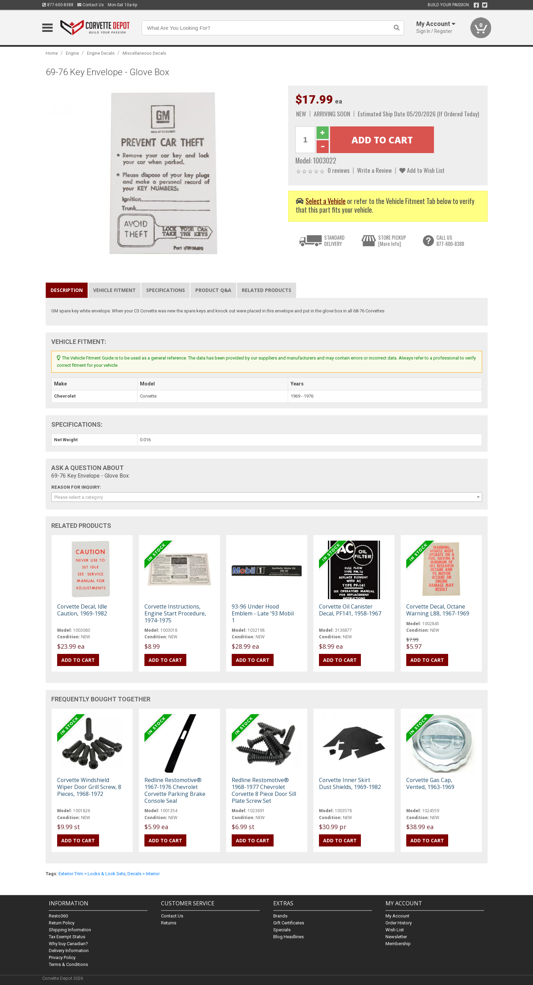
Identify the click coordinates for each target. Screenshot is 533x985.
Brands (280, 916)
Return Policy (61, 922)
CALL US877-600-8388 (450, 240)
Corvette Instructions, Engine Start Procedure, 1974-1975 (175, 613)
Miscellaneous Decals (144, 53)
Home (52, 53)
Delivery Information (69, 950)
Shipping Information (70, 929)
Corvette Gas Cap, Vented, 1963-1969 (430, 783)
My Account (397, 916)
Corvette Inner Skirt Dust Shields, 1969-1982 (350, 783)
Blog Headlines (288, 936)
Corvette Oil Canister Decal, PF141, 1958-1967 (350, 610)
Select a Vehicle (325, 201)
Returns (168, 922)
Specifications (165, 290)
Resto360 (58, 916)
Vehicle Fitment (114, 290)
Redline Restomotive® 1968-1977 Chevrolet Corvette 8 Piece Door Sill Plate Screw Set (264, 790)
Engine (72, 53)
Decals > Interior (143, 873)
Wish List (394, 929)
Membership (398, 943)
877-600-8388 (57, 4)
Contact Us (90, 4)
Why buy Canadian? (68, 943)
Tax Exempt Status (67, 936)
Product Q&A (213, 290)
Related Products (266, 290)
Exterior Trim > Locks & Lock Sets (92, 873)
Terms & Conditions (68, 964)
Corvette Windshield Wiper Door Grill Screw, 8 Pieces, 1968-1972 (89, 787)
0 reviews (338, 170)
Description (67, 290)
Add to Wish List (422, 170)
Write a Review (374, 170)
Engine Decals (101, 53)
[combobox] (266, 497)
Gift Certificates (288, 922)
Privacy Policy (62, 957)
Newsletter (396, 936)
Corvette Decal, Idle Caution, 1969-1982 (82, 610)
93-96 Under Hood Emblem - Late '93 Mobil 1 (263, 613)
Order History (398, 922)
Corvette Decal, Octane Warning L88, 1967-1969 (437, 610)
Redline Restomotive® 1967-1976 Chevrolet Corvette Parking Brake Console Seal (174, 790)
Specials (282, 929)
